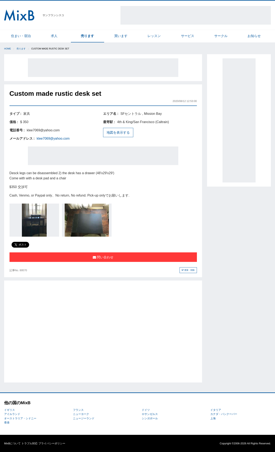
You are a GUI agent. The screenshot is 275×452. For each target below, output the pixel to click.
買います (120, 36)
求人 (54, 36)
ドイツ (146, 409)
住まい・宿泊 (21, 36)
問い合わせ (103, 257)
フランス (78, 409)
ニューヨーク (81, 414)
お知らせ (254, 36)
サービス (187, 36)
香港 (7, 422)
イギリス (9, 409)
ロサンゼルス (150, 414)
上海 (213, 418)
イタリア (215, 409)
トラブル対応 (29, 443)
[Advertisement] (195, 15)
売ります (87, 36)
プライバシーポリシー (51, 443)
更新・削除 (188, 270)
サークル (220, 36)
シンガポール (150, 418)
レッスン (154, 36)
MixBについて (12, 443)
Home (7, 48)
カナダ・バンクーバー (223, 414)
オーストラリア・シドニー (20, 418)
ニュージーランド (83, 418)
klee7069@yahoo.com (53, 138)
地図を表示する (118, 132)
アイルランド (12, 414)
